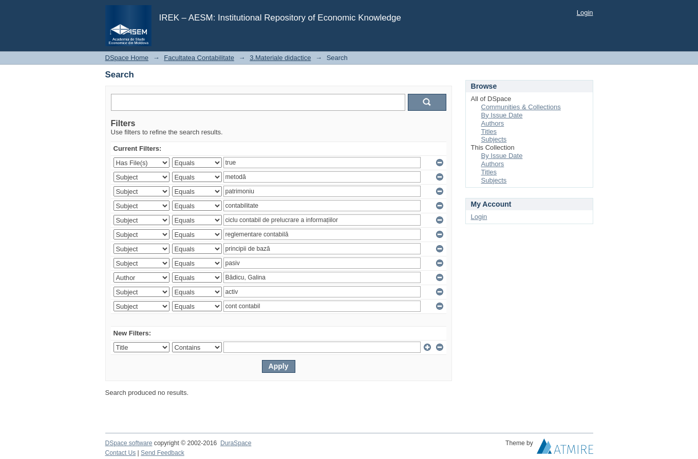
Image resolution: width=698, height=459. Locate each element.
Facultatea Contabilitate (199, 58)
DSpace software (129, 443)
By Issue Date (502, 115)
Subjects (494, 139)
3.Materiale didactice (280, 58)
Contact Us (120, 452)
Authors (492, 123)
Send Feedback (162, 452)
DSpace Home (127, 58)
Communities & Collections (521, 107)
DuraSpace (235, 443)
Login (585, 12)
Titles (489, 131)
